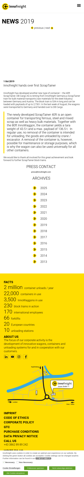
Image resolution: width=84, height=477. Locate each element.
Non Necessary (26, 462)
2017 (43, 237)
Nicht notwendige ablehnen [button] (62, 468)
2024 (43, 194)
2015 (43, 249)
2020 (43, 218)
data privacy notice (43, 458)
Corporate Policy (19, 422)
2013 (43, 262)
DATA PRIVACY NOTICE (21, 436)
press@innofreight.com (41, 172)
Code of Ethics (16, 418)
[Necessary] (4, 462)
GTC (7, 427)
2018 (43, 231)
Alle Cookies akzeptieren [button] (16, 473)
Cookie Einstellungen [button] (11, 468)
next (47, 27)
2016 (43, 243)
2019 (43, 225)
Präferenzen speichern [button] (35, 468)
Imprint (10, 413)
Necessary (10, 462)
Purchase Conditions (21, 431)
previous (39, 27)
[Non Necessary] (17, 462)
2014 (43, 255)
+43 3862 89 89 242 (16, 444)
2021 (43, 212)
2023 (43, 200)
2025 (43, 188)
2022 (43, 206)
